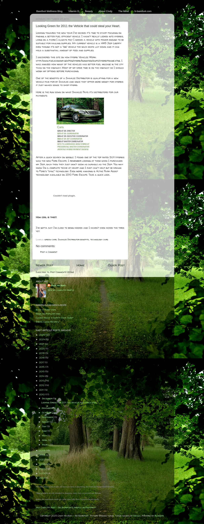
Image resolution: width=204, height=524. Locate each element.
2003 (42, 477)
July (44, 426)
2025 (42, 334)
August (46, 421)
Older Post (116, 265)
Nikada (137, 515)
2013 (42, 380)
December (47, 398)
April (45, 440)
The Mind (123, 11)
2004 (42, 473)
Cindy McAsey (58, 285)
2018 (42, 357)
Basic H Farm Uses (46, 309)
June (45, 430)
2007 (42, 459)
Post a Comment (48, 251)
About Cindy (105, 11)
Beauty (89, 11)
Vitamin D (73, 11)
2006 (42, 464)
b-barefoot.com (142, 11)
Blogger (159, 515)
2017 (42, 362)
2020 (42, 348)
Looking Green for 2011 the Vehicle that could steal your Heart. (78, 26)
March (46, 444)
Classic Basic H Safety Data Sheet (54, 317)
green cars (50, 239)
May (45, 435)
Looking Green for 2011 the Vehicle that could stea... (69, 402)
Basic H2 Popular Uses (48, 313)
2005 (42, 468)
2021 (42, 343)
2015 (42, 371)
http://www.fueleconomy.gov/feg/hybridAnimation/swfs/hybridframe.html (78, 60)
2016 (42, 366)
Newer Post (44, 265)
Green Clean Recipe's (47, 321)
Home (80, 265)
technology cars (99, 239)
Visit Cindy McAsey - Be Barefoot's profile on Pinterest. (66, 507)
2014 (42, 376)
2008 (42, 455)
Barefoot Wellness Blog (49, 11)
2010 (42, 394)
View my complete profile (61, 289)
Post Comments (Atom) (62, 272)
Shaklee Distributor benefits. (73, 239)
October (46, 412)
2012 (42, 385)
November (47, 407)
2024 (42, 339)
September (48, 417)
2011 (41, 389)
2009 (42, 450)
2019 (42, 353)
